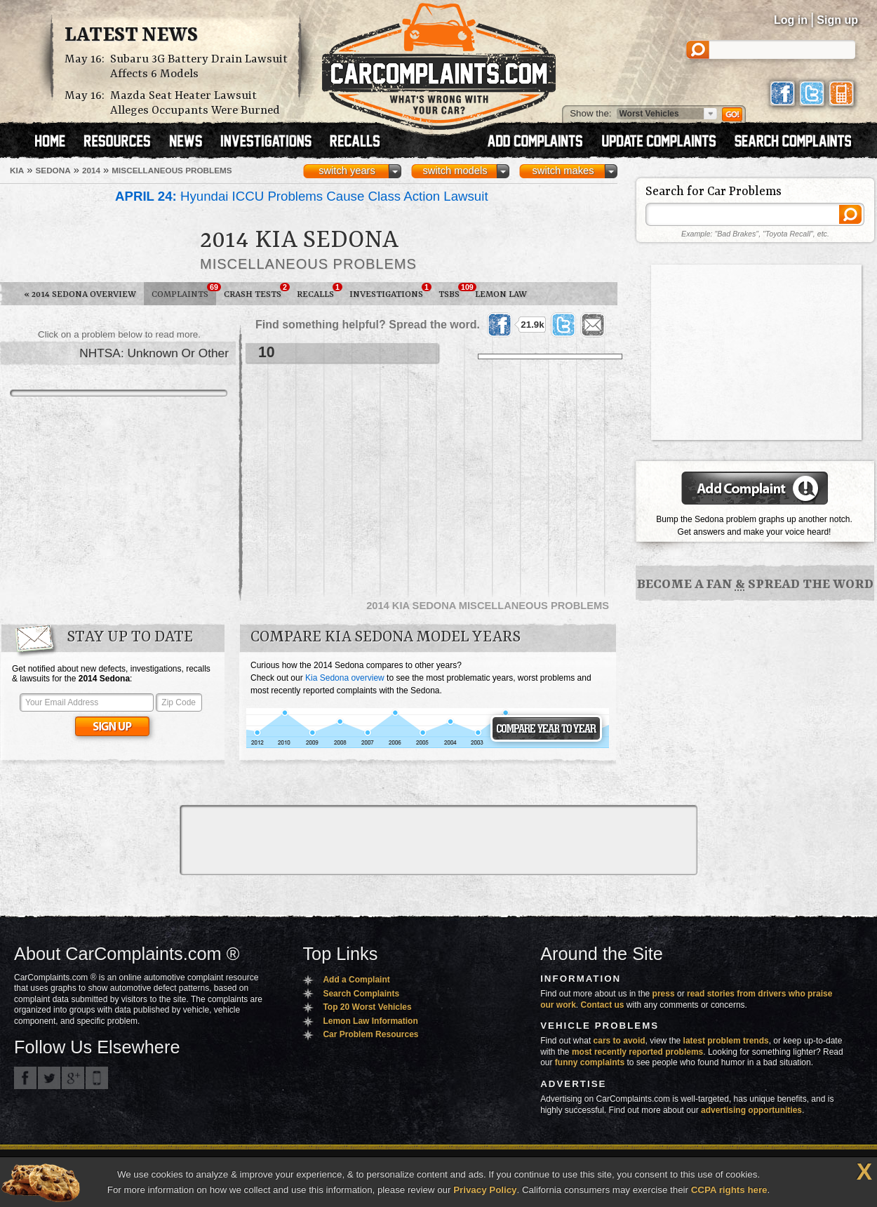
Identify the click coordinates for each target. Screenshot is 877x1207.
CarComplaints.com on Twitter (49, 1078)
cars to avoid (619, 1041)
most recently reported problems (637, 1052)
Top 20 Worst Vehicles (367, 1007)
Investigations (390, 291)
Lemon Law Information (370, 1021)
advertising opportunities (751, 1110)
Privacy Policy (484, 1190)
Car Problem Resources (370, 1034)
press (663, 994)
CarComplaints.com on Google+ (73, 1078)
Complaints (184, 291)
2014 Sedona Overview (80, 294)
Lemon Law (501, 294)
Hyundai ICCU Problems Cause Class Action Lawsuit (301, 196)
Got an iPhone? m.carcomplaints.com (97, 1078)
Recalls (319, 291)
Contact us (602, 1005)
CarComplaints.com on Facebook (25, 1078)
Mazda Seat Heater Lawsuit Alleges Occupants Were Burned (195, 103)
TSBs (452, 291)
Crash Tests (256, 291)
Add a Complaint (356, 980)
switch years (347, 170)
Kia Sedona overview (344, 678)
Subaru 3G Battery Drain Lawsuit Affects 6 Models (199, 67)
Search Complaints (361, 994)
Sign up (837, 20)
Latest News (131, 36)
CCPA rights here (729, 1190)
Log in (791, 20)
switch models (454, 170)
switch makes (563, 170)
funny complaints (589, 1062)
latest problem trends (726, 1041)
